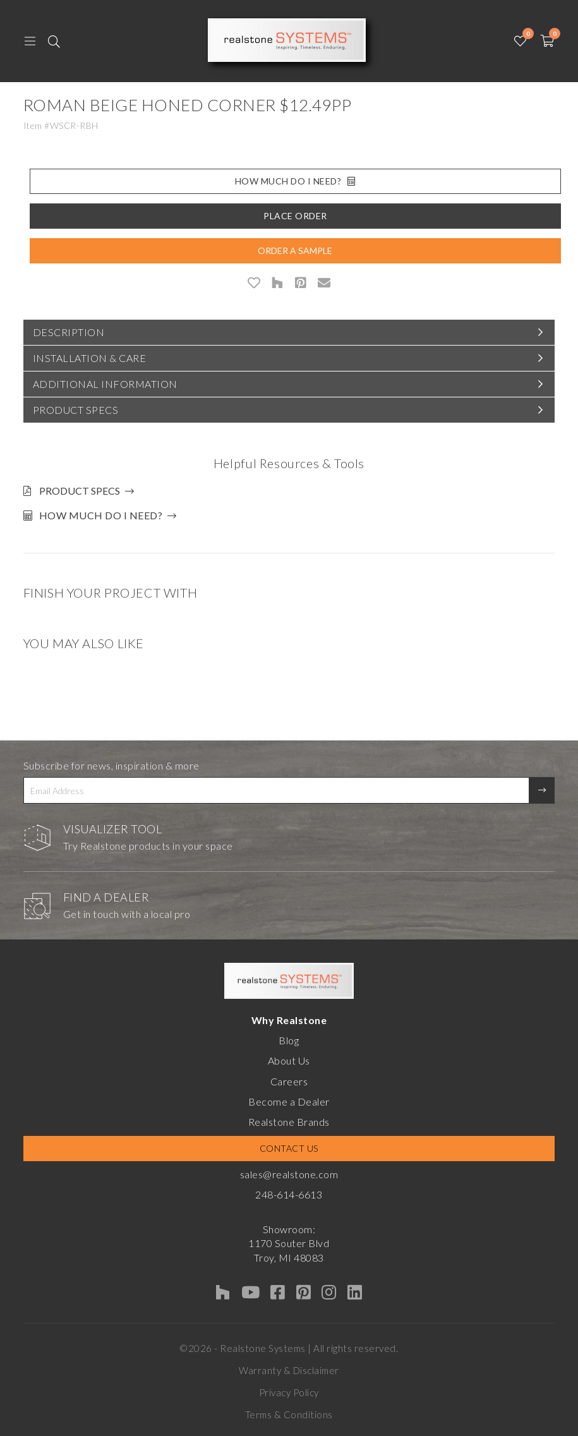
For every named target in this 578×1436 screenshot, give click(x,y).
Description (69, 332)
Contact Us (289, 1148)
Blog (289, 1040)
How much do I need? (101, 515)
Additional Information (105, 384)
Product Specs (76, 410)
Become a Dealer (289, 1101)
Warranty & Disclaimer (289, 1370)
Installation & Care (90, 358)
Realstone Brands (289, 1122)
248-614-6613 (288, 1194)
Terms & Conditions (289, 1414)
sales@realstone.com (289, 1174)
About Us (289, 1060)
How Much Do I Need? (295, 181)
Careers (289, 1081)
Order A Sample (295, 250)
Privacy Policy (289, 1392)
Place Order (295, 215)
